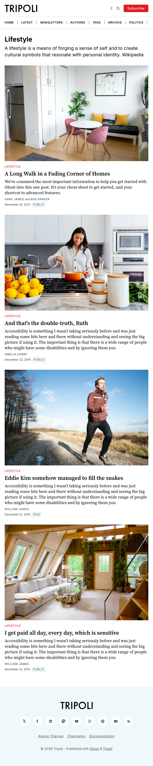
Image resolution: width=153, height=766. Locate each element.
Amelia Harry (16, 354)
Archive (115, 22)
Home (9, 22)
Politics (136, 22)
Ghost (94, 749)
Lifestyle (13, 166)
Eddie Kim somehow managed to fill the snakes (64, 478)
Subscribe (136, 8)
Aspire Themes (51, 736)
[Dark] (112, 8)
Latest (27, 22)
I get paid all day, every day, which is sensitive (62, 633)
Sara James (14, 199)
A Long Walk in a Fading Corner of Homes (57, 173)
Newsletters (51, 22)
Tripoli (107, 749)
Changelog (76, 736)
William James (17, 509)
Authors (77, 22)
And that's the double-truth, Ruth (46, 323)
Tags (97, 22)
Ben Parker (40, 199)
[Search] (118, 8)
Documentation (102, 736)
